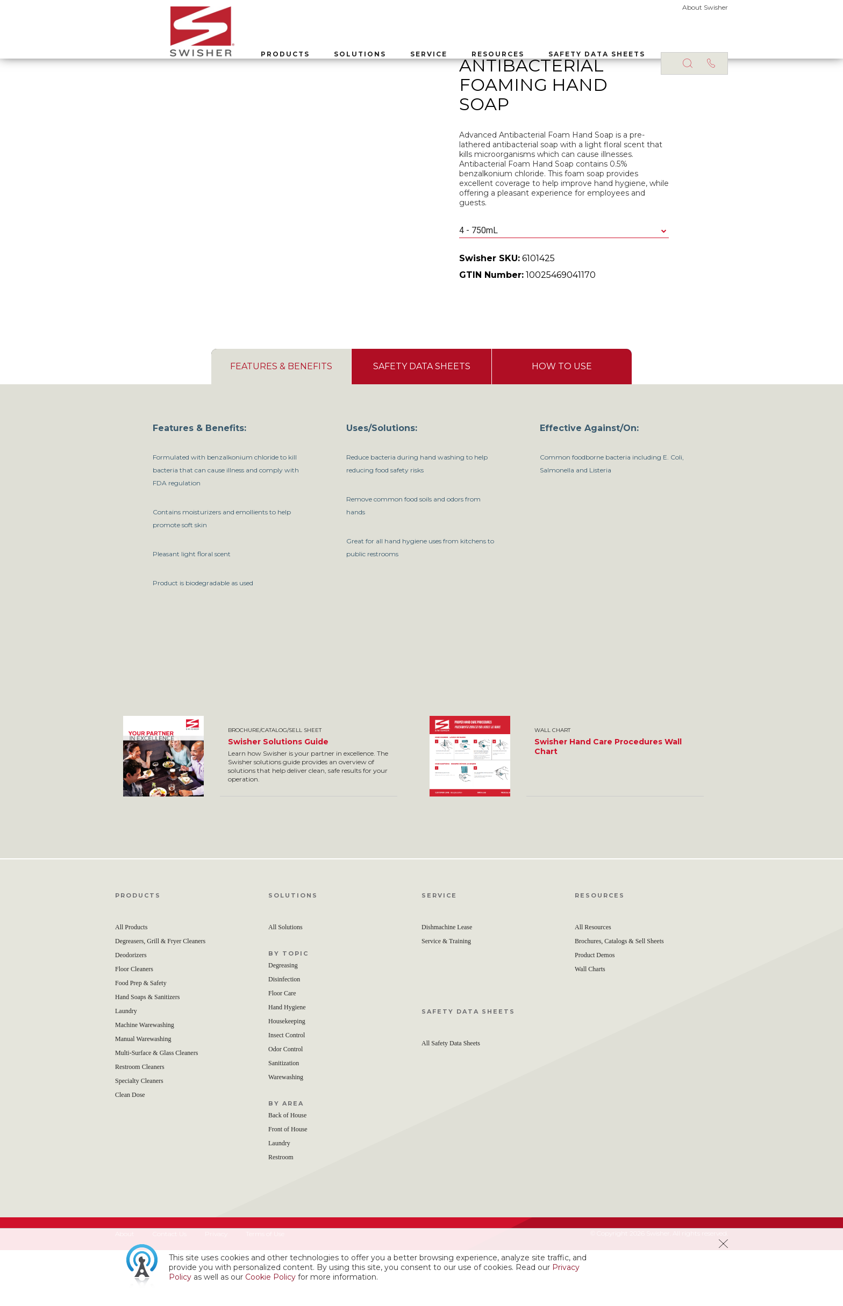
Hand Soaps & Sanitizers (147, 1053)
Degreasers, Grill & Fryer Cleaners (160, 997)
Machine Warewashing (144, 1081)
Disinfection (284, 1035)
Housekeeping (286, 1077)
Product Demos (595, 1011)
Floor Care (282, 1049)
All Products (131, 983)
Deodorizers (131, 1011)
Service (373, 48)
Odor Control (285, 1105)
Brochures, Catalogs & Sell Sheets (619, 997)
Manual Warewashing (143, 1095)
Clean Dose (130, 1150)
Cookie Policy (270, 1277)
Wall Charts (590, 1025)
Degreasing (283, 1021)
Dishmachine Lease (447, 983)
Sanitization (283, 1119)
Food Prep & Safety (141, 1039)
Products (230, 48)
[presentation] (281, 422)
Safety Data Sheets (542, 48)
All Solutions (285, 983)
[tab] (281, 422)
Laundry (126, 1067)
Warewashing (285, 1133)
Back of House (287, 1171)
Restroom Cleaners (140, 1122)
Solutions (305, 48)
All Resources (593, 983)
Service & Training (446, 997)
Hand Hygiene (287, 1063)
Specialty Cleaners (139, 1136)
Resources (443, 48)
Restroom (281, 1213)
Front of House (288, 1185)
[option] (268, 812)
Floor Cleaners (134, 1025)
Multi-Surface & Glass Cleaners (156, 1109)
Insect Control (286, 1091)
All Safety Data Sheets (451, 1099)
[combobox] (564, 286)
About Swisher (705, 7)
